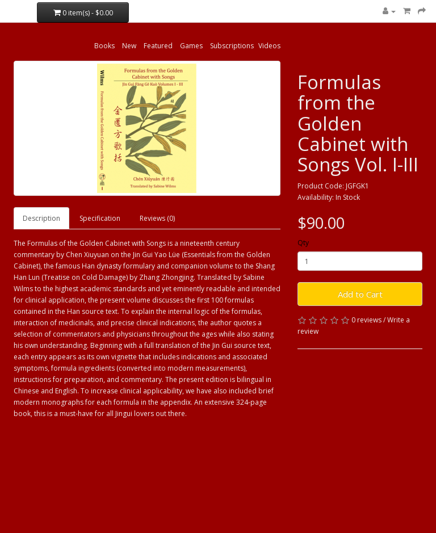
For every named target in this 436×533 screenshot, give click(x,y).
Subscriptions (232, 46)
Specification (99, 218)
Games (191, 46)
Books (104, 46)
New (129, 46)
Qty (303, 242)
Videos (269, 46)
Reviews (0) (157, 218)
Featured (158, 46)
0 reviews (366, 320)
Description (41, 218)
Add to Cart (360, 294)
